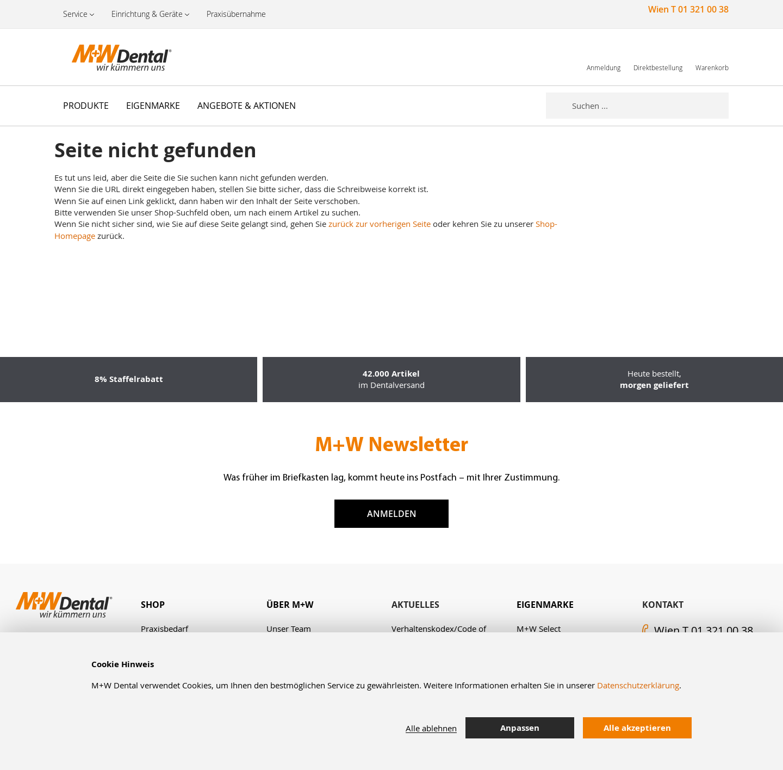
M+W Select (539, 628)
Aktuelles (415, 605)
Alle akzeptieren (637, 728)
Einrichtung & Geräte (147, 14)
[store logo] (108, 57)
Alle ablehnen (431, 728)
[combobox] (650, 106)
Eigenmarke (545, 605)
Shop (153, 605)
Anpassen (519, 728)
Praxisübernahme (236, 14)
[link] (603, 56)
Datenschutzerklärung (638, 685)
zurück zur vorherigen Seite (379, 223)
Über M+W (289, 605)
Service (75, 14)
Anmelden (392, 514)
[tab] (203, 604)
